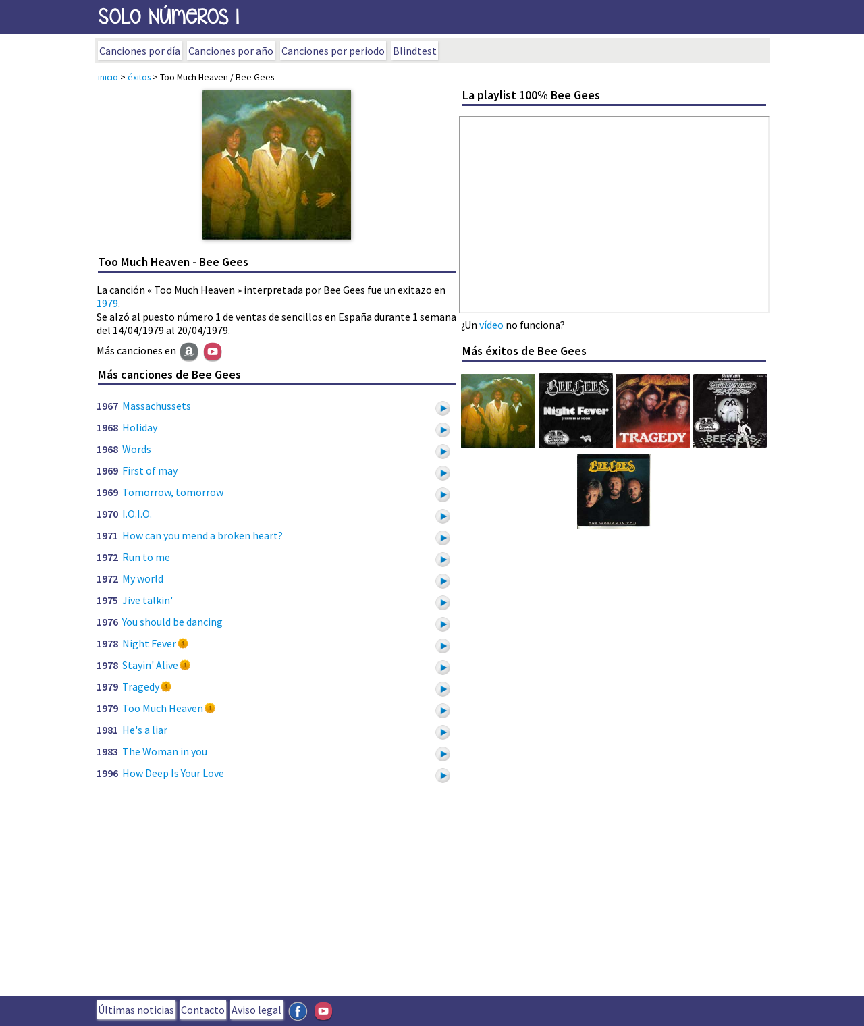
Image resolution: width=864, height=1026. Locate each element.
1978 (107, 643)
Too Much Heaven (162, 708)
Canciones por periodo (333, 50)
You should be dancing (172, 621)
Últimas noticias (136, 1010)
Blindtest (415, 50)
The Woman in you (164, 751)
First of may (150, 470)
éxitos (139, 77)
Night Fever (149, 643)
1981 (107, 729)
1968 (107, 427)
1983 (107, 751)
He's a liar (144, 729)
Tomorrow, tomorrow (172, 492)
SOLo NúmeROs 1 (168, 16)
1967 (107, 405)
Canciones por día (139, 50)
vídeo (491, 324)
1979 (107, 303)
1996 (107, 773)
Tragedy (140, 686)
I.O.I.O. (137, 513)
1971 (107, 535)
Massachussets (156, 405)
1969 (107, 470)
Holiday (139, 427)
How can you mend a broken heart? (202, 535)
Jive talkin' (147, 600)
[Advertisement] (432, 894)
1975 (107, 600)
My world (142, 578)
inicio (108, 77)
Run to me (146, 557)
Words (136, 449)
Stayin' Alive (150, 665)
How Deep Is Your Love (173, 773)
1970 (107, 513)
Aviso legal (256, 1010)
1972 (107, 557)
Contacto (203, 1010)
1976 (107, 621)
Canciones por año (230, 50)
